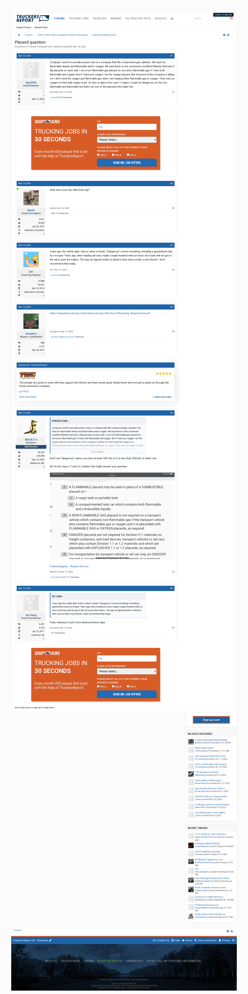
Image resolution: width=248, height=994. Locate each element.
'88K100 (54, 213)
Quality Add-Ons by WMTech (124, 985)
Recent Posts (41, 27)
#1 (171, 55)
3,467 (41, 624)
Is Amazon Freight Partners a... (210, 897)
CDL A (101, 155)
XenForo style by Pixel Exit (124, 983)
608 (42, 342)
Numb (31, 210)
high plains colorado (34, 292)
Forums (59, 18)
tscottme (55, 337)
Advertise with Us (109, 961)
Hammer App (134, 961)
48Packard (200, 775)
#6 (171, 588)
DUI (197, 869)
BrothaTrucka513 (203, 862)
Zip (99, 121)
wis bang (55, 275)
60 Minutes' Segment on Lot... (209, 859)
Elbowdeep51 (202, 871)
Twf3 (197, 750)
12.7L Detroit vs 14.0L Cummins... (211, 834)
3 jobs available (162, 397)
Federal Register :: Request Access (69, 566)
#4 (171, 307)
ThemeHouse (142, 988)
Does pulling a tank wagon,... (209, 780)
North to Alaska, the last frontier (210, 887)
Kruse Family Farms (204, 837)
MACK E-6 (31, 439)
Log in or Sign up (223, 14)
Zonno (198, 799)
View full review (27, 396)
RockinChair (68, 337)
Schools (161, 18)
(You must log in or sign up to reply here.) (35, 707)
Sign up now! (211, 719)
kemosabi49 (56, 577)
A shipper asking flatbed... (208, 843)
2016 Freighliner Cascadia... (208, 851)
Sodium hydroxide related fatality (211, 740)
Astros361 (200, 807)
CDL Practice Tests (138, 18)
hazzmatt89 (201, 907)
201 (31, 271)
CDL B (116, 155)
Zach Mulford (201, 846)
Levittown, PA (37, 635)
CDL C (131, 155)
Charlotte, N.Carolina (34, 230)
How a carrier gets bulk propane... (211, 764)
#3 (171, 245)
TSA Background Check (206, 772)
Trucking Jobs (79, 18)
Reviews (116, 18)
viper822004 (56, 97)
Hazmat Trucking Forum (40, 46)
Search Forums (23, 27)
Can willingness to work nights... (210, 812)
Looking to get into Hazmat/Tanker (212, 804)
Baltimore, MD (37, 463)
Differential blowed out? (207, 905)
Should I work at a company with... (211, 796)
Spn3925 (68, 46)
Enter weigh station (204, 748)
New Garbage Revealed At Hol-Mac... (213, 878)
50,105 (41, 452)
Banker (198, 742)
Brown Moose (202, 783)
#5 (171, 412)
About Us (51, 961)
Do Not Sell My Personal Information (174, 961)
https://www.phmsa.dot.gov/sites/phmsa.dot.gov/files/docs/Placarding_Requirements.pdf (100, 313)
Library (88, 961)
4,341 (41, 219)
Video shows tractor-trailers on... (211, 914)
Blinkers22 (200, 899)
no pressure (201, 759)
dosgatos (31, 333)
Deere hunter (201, 890)
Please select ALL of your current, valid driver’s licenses (122, 149)
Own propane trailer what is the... (211, 756)
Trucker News (70, 961)
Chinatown (200, 917)
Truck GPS (100, 18)
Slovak (198, 854)
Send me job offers (127, 162)
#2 (171, 183)
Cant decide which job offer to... (210, 788)
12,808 (41, 281)
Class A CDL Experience (111, 134)
